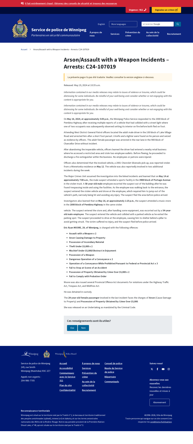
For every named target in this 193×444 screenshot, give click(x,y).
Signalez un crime (166, 9)
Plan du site (66, 385)
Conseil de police (113, 363)
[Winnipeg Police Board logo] (65, 354)
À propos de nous (96, 34)
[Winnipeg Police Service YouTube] (163, 369)
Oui (72, 328)
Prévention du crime (132, 34)
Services (115, 33)
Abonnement (159, 402)
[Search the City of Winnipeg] (158, 24)
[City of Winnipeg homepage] (29, 354)
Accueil (24, 49)
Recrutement (174, 33)
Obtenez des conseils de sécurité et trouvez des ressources (71, 3)
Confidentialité (67, 390)
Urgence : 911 (137, 9)
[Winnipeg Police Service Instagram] (168, 369)
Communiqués (112, 381)
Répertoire (110, 376)
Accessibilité (66, 368)
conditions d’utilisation (161, 421)
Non (83, 328)
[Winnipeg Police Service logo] (46, 354)
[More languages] (123, 24)
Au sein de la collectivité (152, 34)
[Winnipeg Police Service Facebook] (157, 369)
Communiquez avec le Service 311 (67, 376)
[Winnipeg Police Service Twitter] (152, 369)
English (101, 24)
